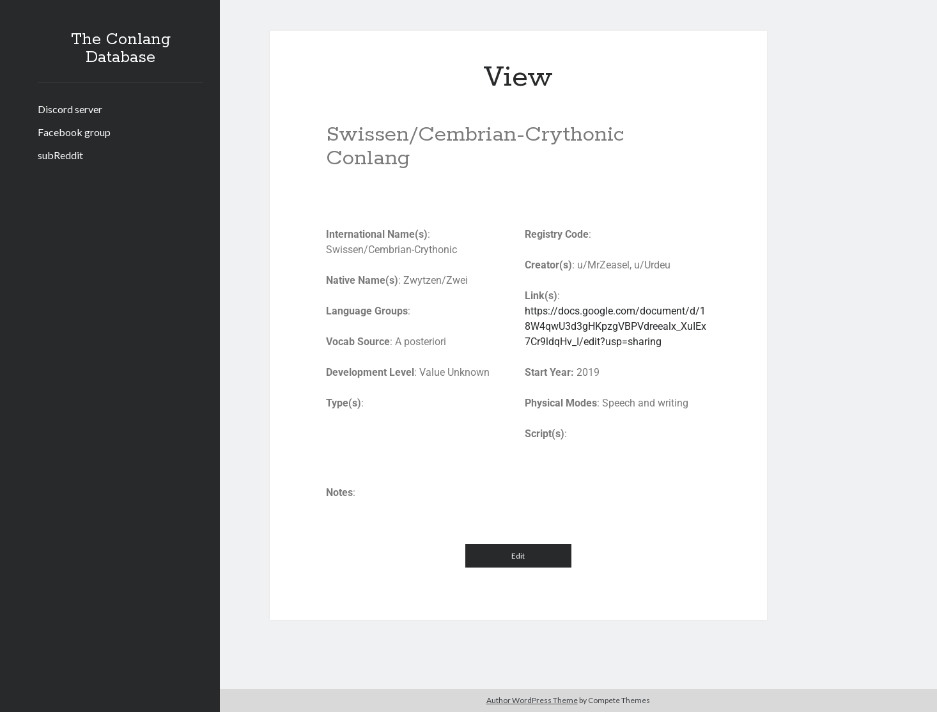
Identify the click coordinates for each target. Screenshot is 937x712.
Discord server (70, 109)
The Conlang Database (121, 48)
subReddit (60, 155)
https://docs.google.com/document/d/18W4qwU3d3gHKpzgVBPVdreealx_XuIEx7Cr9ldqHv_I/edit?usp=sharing (615, 326)
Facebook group (74, 132)
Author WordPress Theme (532, 700)
